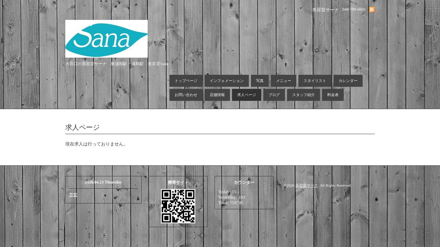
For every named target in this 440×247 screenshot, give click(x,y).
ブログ (274, 95)
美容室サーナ (306, 185)
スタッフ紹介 (303, 95)
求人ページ (246, 95)
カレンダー (348, 81)
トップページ (186, 81)
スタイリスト (315, 81)
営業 (73, 194)
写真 (260, 81)
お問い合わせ (186, 95)
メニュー (283, 81)
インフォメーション (227, 81)
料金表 (333, 95)
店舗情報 (217, 95)
